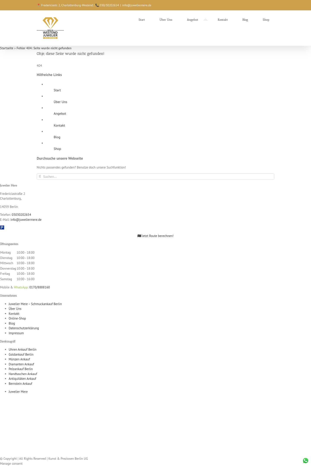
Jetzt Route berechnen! (156, 236)
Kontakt (59, 125)
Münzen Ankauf (19, 359)
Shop (57, 148)
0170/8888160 (39, 287)
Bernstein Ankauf (20, 384)
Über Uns (60, 102)
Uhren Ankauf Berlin (22, 349)
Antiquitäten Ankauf (22, 379)
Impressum (16, 333)
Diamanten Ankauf (21, 364)
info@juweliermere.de (136, 5)
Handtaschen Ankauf (23, 374)
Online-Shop (17, 318)
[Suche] (40, 176)
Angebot (60, 113)
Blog (57, 137)
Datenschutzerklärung (24, 328)
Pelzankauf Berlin (21, 369)
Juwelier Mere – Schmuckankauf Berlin (35, 304)
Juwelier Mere (18, 392)
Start (57, 90)
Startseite (6, 48)
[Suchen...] (155, 176)
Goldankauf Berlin (21, 354)
